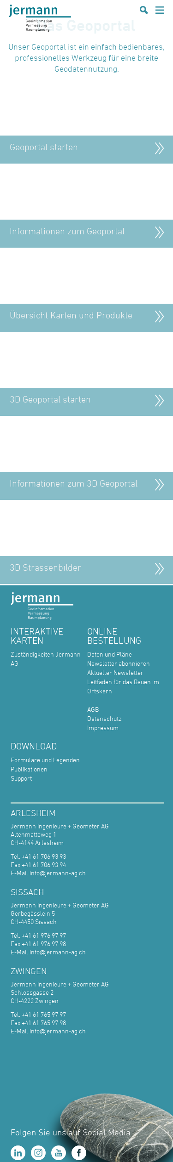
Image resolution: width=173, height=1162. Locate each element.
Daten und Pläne (109, 654)
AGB (93, 709)
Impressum (103, 727)
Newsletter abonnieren (118, 663)
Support (21, 778)
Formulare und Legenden (45, 760)
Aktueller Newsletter (115, 672)
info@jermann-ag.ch (58, 873)
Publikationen (29, 769)
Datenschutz (104, 718)
